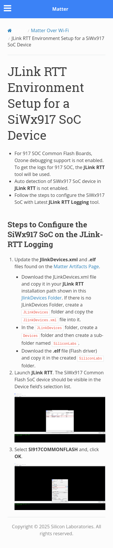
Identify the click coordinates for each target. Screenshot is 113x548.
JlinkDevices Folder (41, 298)
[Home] (17, 30)
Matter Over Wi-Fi (50, 30)
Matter (60, 9)
